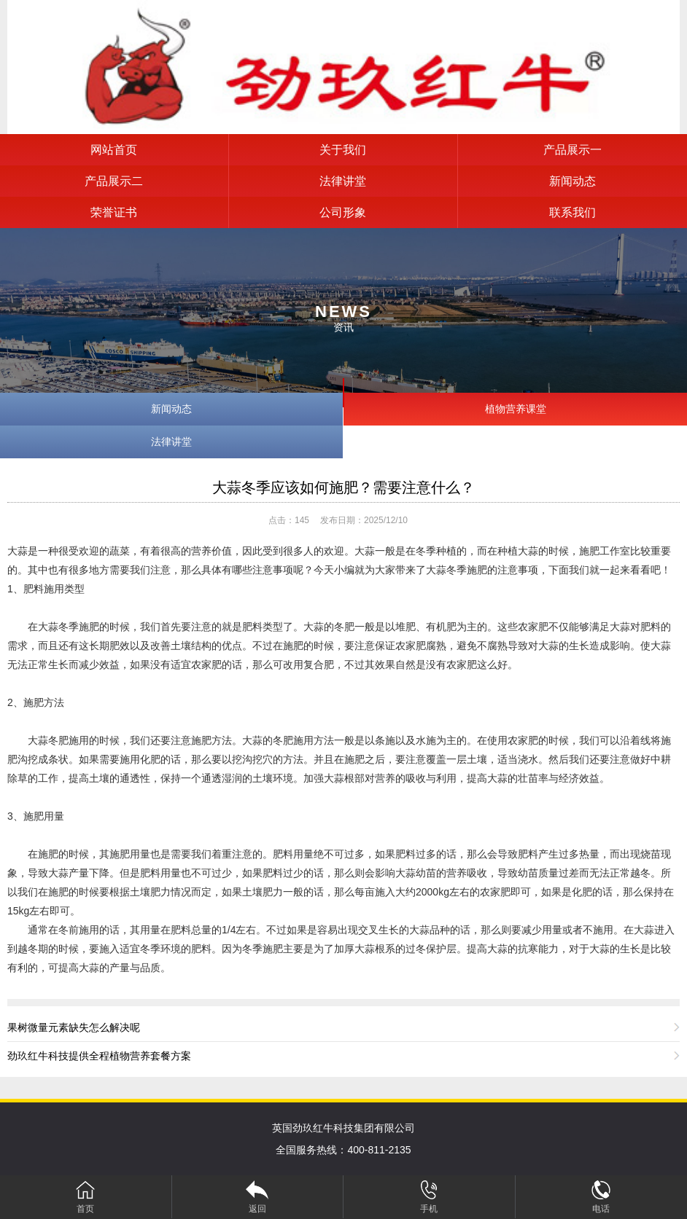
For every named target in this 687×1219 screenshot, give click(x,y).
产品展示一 (572, 150)
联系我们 (572, 212)
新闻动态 (572, 181)
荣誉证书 (113, 212)
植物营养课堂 (515, 409)
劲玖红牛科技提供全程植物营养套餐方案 (99, 1056)
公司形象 (342, 212)
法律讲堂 (342, 181)
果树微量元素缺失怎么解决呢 (73, 1027)
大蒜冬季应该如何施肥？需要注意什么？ (343, 487)
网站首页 (113, 150)
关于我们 (342, 150)
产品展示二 (114, 181)
